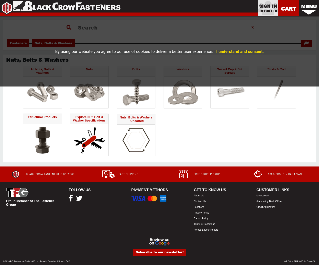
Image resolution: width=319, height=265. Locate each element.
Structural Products (42, 117)
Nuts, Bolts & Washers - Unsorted (136, 119)
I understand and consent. (240, 51)
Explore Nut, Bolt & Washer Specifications (89, 118)
